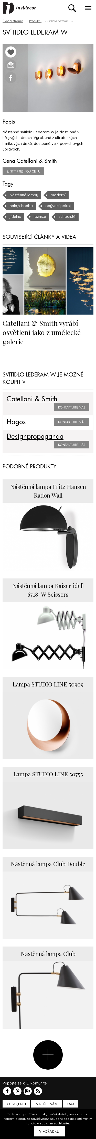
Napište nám (47, 1104)
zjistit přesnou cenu (23, 171)
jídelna (15, 216)
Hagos (16, 422)
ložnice (40, 216)
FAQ (70, 1104)
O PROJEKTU (16, 1104)
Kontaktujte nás (71, 407)
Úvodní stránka (13, 21)
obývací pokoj (58, 205)
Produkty (35, 21)
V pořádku (49, 1131)
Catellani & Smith (37, 161)
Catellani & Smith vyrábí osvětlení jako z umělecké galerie (42, 332)
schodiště (67, 216)
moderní (58, 194)
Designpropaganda (35, 437)
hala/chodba (21, 205)
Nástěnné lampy (24, 194)
